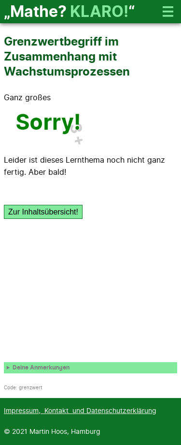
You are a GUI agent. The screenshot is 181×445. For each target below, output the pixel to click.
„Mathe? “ (69, 12)
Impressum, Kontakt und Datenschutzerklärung (80, 410)
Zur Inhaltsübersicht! (43, 212)
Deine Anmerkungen (41, 367)
